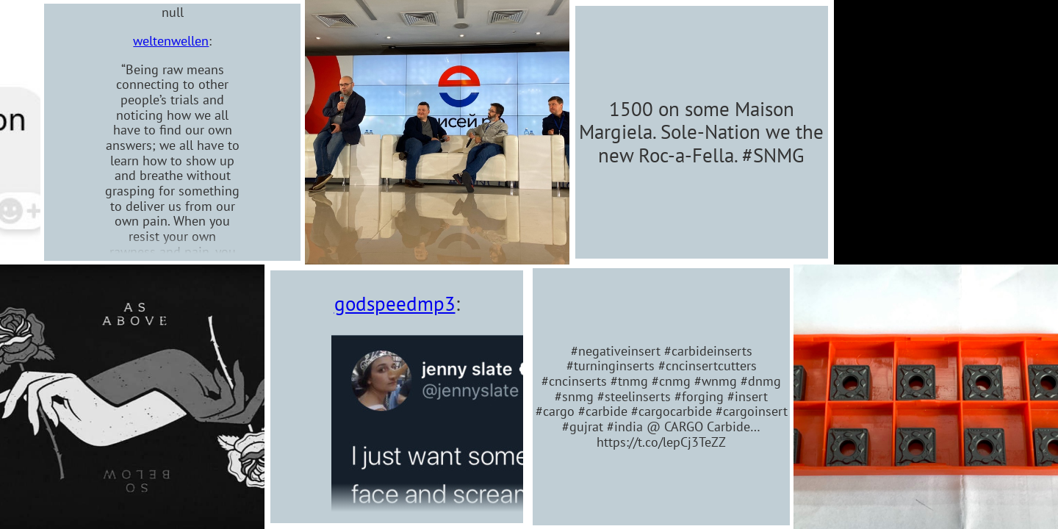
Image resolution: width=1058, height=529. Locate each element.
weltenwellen (135, 40)
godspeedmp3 (395, 303)
